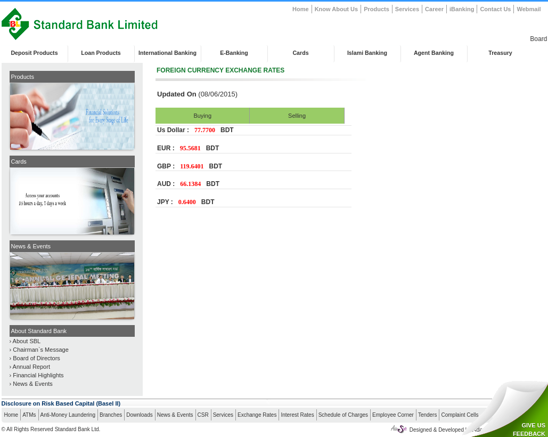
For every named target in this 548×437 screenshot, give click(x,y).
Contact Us (495, 9)
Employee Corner (393, 415)
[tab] (203, 116)
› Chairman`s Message (39, 349)
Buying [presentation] (202, 115)
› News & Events (31, 384)
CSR (203, 415)
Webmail (529, 9)
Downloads (139, 415)
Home (300, 9)
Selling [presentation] (297, 115)
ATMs (29, 415)
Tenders (427, 415)
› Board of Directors (35, 358)
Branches (111, 415)
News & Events (175, 415)
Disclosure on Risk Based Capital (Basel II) (61, 403)
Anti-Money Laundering (67, 415)
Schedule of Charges (343, 415)
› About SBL (25, 341)
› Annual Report (30, 366)
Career (434, 9)
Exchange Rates (257, 415)
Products (376, 9)
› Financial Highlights (37, 375)
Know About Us (336, 9)
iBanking (461, 9)
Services (407, 9)
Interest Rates (297, 415)
